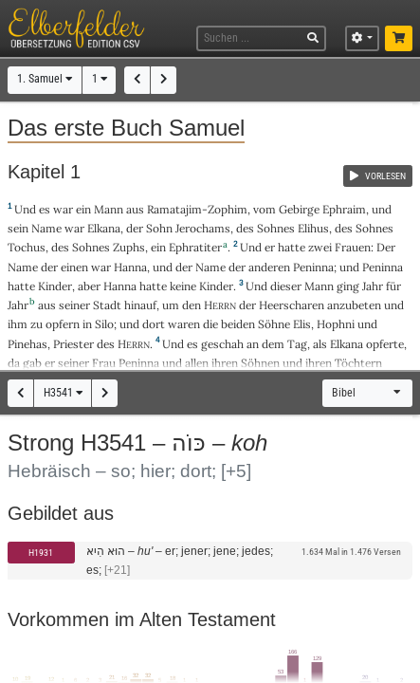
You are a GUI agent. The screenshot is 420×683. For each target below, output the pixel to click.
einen (74, 267)
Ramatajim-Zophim (197, 209)
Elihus (313, 228)
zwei (320, 247)
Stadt (107, 305)
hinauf (140, 305)
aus (135, 209)
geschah (222, 344)
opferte (385, 344)
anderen (269, 267)
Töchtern (358, 363)
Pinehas (27, 344)
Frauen (353, 247)
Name (46, 228)
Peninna (313, 267)
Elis (302, 324)
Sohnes (276, 228)
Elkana (103, 228)
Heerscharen (291, 305)
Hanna (130, 267)
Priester (73, 344)
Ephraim (344, 209)
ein (83, 209)
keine (183, 286)
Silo (104, 324)
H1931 (40, 552)
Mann (108, 209)
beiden (238, 324)
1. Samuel (44, 78)
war (63, 209)
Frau (104, 363)
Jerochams (202, 228)
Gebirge (299, 209)
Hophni (336, 324)
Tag (297, 344)
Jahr (372, 286)
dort (153, 324)
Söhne (274, 324)
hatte (21, 286)
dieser (285, 286)
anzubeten (354, 305)
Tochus (27, 247)
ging (348, 286)
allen (197, 363)
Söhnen (260, 363)
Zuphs (129, 247)
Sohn (159, 228)
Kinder (55, 286)
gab (32, 363)
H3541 (63, 392)
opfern (63, 324)
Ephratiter (195, 247)
